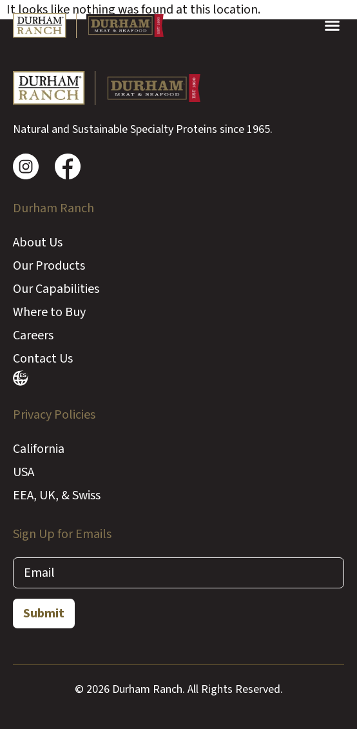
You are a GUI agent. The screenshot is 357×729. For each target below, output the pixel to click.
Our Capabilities (56, 289)
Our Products (49, 266)
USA (23, 472)
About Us (38, 243)
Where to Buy (49, 312)
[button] (332, 26)
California (38, 449)
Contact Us (43, 359)
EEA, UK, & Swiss (57, 495)
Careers (33, 335)
